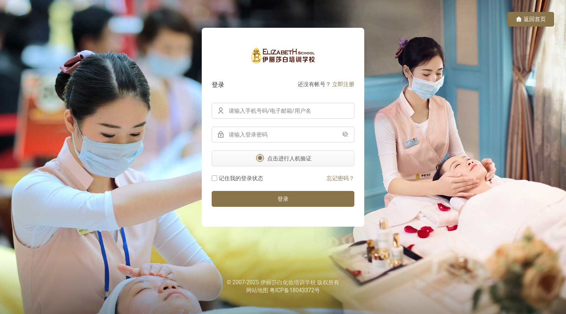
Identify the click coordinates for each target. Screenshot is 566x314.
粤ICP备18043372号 (295, 290)
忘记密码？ (340, 178)
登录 (283, 199)
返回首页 (531, 19)
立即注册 (343, 84)
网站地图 (257, 290)
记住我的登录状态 (237, 178)
